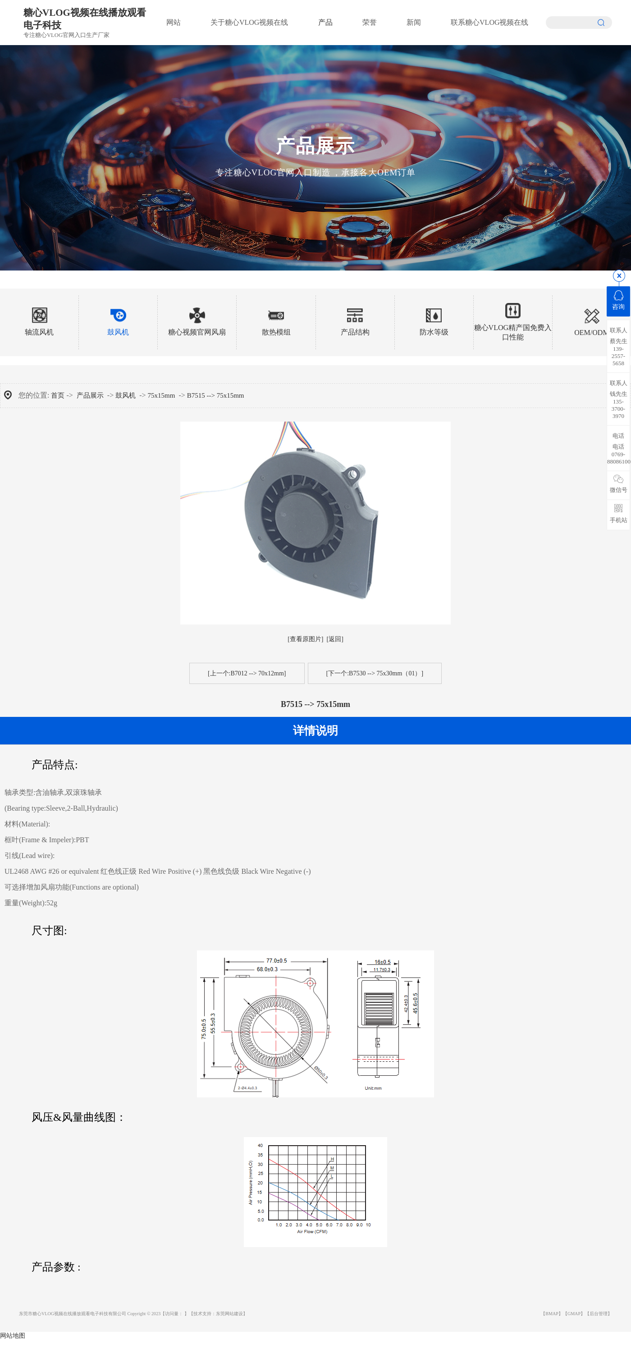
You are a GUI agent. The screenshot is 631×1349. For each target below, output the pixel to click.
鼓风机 (125, 395)
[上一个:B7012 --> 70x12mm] (247, 673)
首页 (57, 395)
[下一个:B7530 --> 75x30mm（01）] (375, 673)
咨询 (618, 300)
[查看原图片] (305, 639)
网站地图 (12, 1335)
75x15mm (161, 395)
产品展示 (90, 395)
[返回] (335, 639)
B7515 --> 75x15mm (215, 395)
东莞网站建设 (229, 1313)
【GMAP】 (574, 1313)
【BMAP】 (552, 1313)
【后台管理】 (598, 1313)
